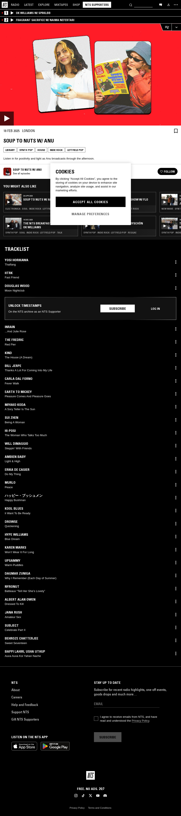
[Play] (90, 75)
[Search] (130, 4)
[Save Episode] (176, 131)
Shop (76, 5)
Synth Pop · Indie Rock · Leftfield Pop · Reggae (110, 232)
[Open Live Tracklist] (166, 27)
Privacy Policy (140, 720)
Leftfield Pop (75, 150)
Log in (155, 309)
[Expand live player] (176, 27)
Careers (16, 697)
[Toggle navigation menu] (175, 5)
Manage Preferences (90, 214)
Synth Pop (26, 150)
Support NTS (20, 712)
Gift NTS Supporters (25, 719)
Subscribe (117, 308)
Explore (44, 5)
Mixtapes (61, 5)
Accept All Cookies (90, 202)
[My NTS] (168, 5)
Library (10, 150)
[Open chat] (160, 4)
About (15, 690)
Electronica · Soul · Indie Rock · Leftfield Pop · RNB (34, 208)
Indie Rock (56, 150)
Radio (15, 5)
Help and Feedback (24, 704)
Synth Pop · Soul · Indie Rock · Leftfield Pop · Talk (33, 232)
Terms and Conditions (99, 808)
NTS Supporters (97, 5)
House (41, 150)
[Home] (5, 5)
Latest (29, 5)
